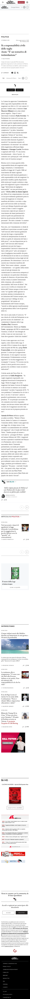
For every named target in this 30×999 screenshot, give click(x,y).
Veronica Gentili (10, 495)
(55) (27, 706)
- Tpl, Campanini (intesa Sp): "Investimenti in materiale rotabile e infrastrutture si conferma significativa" (15, 833)
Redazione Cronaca (7, 665)
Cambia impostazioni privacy (10, 969)
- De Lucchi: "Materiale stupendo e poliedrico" (13, 839)
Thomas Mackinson (7, 687)
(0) (27, 688)
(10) (27, 665)
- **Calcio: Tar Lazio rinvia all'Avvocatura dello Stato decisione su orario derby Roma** (14, 843)
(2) (5, 500)
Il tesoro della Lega (8, 581)
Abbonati (21, 2)
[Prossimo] (27, 507)
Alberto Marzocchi (7, 539)
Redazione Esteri (6, 726)
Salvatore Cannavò (7, 706)
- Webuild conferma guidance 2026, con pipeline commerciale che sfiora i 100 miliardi (13, 830)
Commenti (5, 72)
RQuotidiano (5, 58)
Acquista (15, 587)
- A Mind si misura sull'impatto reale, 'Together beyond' (15, 836)
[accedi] (27, 2)
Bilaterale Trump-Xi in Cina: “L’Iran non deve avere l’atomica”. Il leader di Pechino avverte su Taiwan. (10, 718)
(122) (27, 726)
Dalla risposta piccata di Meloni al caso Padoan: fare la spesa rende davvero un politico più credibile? (15, 490)
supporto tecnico (9, 946)
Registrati (21, 912)
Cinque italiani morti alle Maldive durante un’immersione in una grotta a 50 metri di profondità (14, 635)
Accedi (8, 912)
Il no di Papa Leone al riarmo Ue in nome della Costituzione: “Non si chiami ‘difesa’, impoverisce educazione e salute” (10, 699)
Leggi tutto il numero (15, 807)
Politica (5, 37)
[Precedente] (22, 507)
